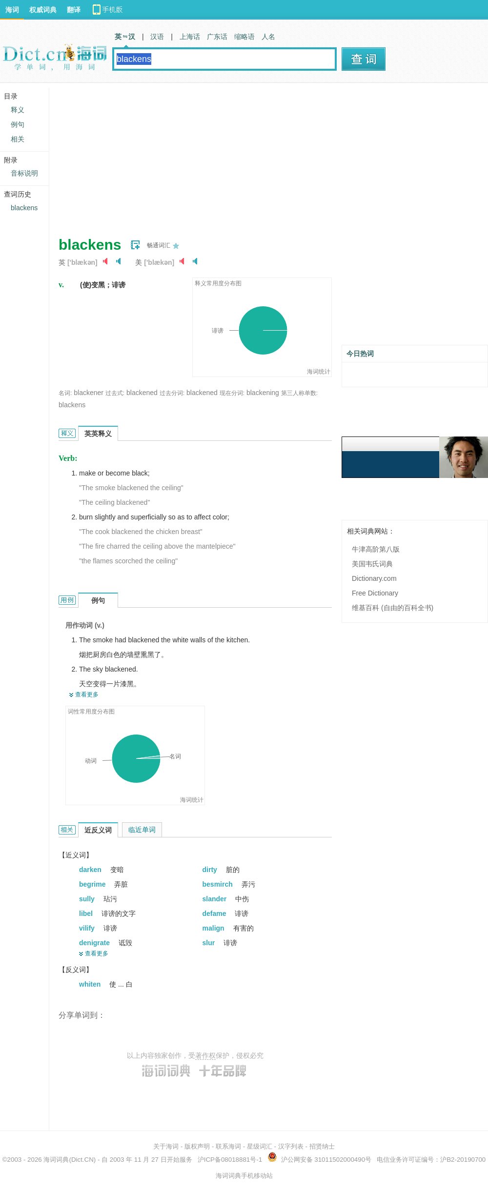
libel (87, 913)
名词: (65, 393)
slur (210, 943)
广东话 (217, 36)
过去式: (114, 393)
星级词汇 (259, 1146)
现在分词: (232, 393)
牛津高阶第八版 (376, 549)
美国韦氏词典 (372, 564)
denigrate (95, 943)
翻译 (74, 10)
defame (215, 913)
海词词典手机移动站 (244, 1175)
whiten (90, 984)
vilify (88, 928)
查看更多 (87, 694)
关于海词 (166, 1146)
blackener (88, 393)
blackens (72, 405)
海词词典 (56, 1159)
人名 (268, 36)
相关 (17, 139)
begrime (93, 884)
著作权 (205, 1055)
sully (88, 899)
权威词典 (43, 10)
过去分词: (172, 393)
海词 (12, 10)
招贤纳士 (322, 1146)
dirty (211, 869)
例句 (17, 124)
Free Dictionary (375, 593)
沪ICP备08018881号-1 (230, 1159)
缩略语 (244, 36)
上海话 (190, 36)
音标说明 (24, 173)
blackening (262, 393)
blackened (142, 393)
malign (214, 928)
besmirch (219, 884)
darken (91, 869)
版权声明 (197, 1146)
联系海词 (228, 1146)
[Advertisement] (182, 156)
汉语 (157, 36)
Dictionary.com (374, 578)
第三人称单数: (299, 393)
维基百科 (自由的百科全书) (392, 608)
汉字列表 (291, 1146)
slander (216, 899)
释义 (17, 110)
